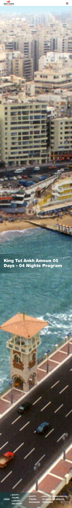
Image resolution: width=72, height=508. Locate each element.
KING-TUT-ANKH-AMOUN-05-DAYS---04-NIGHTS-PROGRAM (55, 499)
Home (7, 500)
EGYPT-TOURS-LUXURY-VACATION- (17, 499)
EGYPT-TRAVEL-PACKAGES (34, 499)
